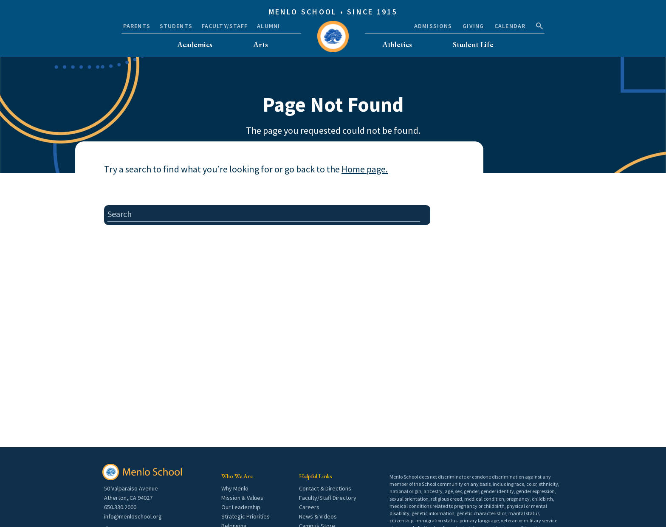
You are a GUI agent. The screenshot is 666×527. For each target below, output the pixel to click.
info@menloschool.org (133, 516)
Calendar (509, 26)
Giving (473, 26)
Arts (260, 44)
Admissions (433, 26)
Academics (194, 44)
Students (176, 26)
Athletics (397, 44)
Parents (136, 26)
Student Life (473, 44)
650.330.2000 (120, 507)
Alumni (268, 26)
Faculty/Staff (225, 26)
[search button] (539, 26)
